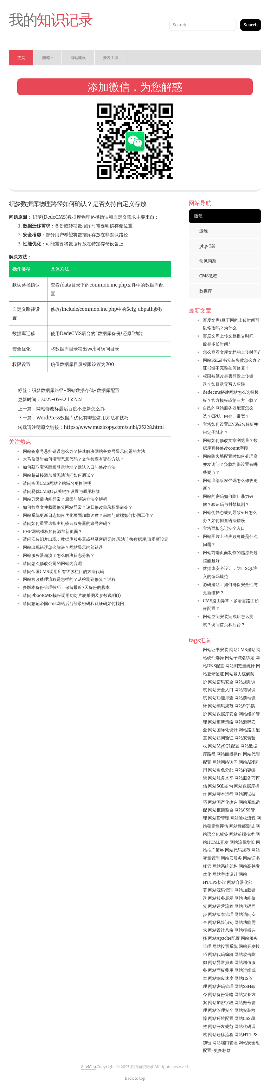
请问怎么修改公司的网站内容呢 (52, 563)
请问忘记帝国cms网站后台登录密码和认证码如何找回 (73, 603)
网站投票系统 (225, 946)
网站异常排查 (220, 962)
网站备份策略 (220, 994)
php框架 (207, 246)
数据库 (205, 291)
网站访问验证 (220, 737)
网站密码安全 (220, 682)
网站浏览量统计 (240, 665)
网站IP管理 (218, 818)
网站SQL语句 (220, 786)
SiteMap (88, 1066)
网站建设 (78, 57)
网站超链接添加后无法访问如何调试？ (59, 475)
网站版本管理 (220, 914)
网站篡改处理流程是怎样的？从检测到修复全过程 (69, 579)
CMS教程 (208, 275)
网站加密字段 (220, 1002)
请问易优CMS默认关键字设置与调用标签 (61, 491)
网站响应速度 (220, 978)
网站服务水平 (220, 777)
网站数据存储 (80, 390)
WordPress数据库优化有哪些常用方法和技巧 (82, 418)
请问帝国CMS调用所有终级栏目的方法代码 (63, 571)
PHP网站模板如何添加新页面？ (52, 531)
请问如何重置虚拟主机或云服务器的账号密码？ (67, 523)
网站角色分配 (220, 769)
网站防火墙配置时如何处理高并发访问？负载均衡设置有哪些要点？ (230, 464)
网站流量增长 (242, 842)
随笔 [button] (46, 57)
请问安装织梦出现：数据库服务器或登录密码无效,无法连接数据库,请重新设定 (95, 539)
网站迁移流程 (220, 1034)
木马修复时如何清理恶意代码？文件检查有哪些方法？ (73, 459)
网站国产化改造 (223, 802)
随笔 (198, 215)
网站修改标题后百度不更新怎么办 (70, 409)
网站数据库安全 (223, 713)
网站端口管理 (225, 1042)
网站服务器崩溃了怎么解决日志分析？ (59, 555)
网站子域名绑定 (240, 657)
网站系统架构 (225, 866)
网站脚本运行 (220, 794)
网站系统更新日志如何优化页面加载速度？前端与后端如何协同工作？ (88, 515)
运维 (203, 230)
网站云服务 (231, 858)
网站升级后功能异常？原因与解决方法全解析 (65, 499)
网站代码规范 (237, 850)
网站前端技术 (242, 834)
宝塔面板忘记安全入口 (224, 528)
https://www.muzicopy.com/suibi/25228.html (114, 427)
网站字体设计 (225, 874)
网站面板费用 (220, 970)
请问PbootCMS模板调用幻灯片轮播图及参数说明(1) (72, 595)
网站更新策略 (220, 722)
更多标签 (222, 1050)
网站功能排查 (220, 697)
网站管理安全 (220, 1010)
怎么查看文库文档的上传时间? (231, 352)
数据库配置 (108, 390)
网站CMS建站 (242, 649)
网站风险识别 (220, 922)
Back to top (135, 1078)
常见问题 (207, 261)
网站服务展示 (220, 898)
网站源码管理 (220, 890)
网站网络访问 (225, 762)
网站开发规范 (220, 1026)
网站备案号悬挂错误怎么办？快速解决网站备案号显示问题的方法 (84, 451)
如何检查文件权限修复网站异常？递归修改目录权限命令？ (78, 507)
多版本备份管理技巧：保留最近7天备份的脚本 (66, 587)
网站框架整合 (220, 809)
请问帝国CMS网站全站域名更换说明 (57, 483)
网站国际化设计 (223, 729)
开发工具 (110, 57)
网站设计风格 (220, 930)
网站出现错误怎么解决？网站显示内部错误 (63, 547)
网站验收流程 (243, 818)
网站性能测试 (242, 826)
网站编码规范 (220, 705)
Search (251, 24)
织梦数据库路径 (48, 390)
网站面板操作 (229, 754)
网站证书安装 (215, 649)
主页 (21, 57)
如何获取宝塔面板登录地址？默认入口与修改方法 (69, 467)
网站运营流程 (220, 906)
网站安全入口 (220, 689)
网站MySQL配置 (223, 745)
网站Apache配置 (224, 938)
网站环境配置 (220, 1018)
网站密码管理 (220, 986)
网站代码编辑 (220, 954)
